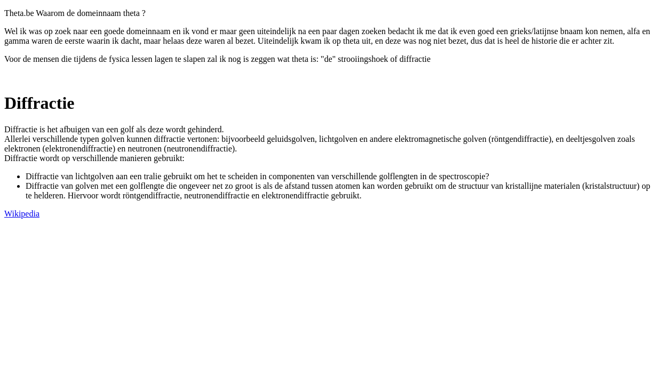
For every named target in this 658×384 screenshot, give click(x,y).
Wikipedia (21, 213)
